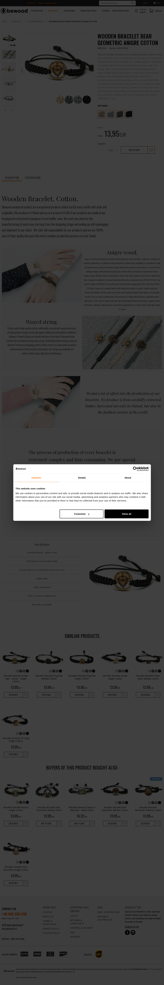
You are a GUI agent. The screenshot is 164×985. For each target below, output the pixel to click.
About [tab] (128, 477)
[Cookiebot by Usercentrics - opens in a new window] (135, 468)
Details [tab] (82, 477)
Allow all (126, 514)
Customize (81, 514)
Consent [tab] (36, 477)
